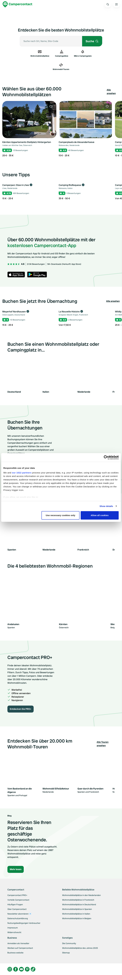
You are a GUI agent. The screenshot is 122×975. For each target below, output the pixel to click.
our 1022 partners (21, 472)
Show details (106, 506)
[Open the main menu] (116, 4)
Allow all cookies (100, 515)
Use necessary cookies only (60, 515)
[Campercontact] (17, 4)
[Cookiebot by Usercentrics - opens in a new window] (106, 457)
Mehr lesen (15, 869)
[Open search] (108, 4)
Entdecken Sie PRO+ (20, 709)
